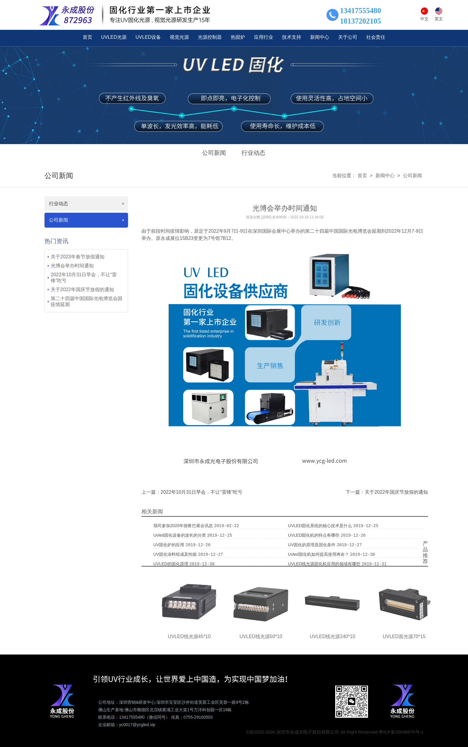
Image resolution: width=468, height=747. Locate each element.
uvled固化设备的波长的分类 (180, 535)
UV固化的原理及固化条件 (312, 544)
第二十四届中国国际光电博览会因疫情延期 (86, 301)
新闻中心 (385, 175)
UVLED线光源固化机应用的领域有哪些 (325, 563)
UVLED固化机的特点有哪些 (314, 535)
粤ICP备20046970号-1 (401, 731)
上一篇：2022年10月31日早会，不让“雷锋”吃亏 (191, 492)
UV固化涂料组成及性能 (175, 554)
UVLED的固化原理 (171, 563)
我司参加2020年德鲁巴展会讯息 (183, 525)
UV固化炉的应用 (169, 544)
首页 (362, 175)
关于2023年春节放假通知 (77, 256)
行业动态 (253, 152)
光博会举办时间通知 (72, 265)
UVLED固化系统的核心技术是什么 (320, 525)
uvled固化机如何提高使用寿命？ (319, 554)
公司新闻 (214, 152)
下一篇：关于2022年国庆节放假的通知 (387, 492)
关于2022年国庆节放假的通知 (82, 289)
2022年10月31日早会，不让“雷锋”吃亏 (84, 277)
